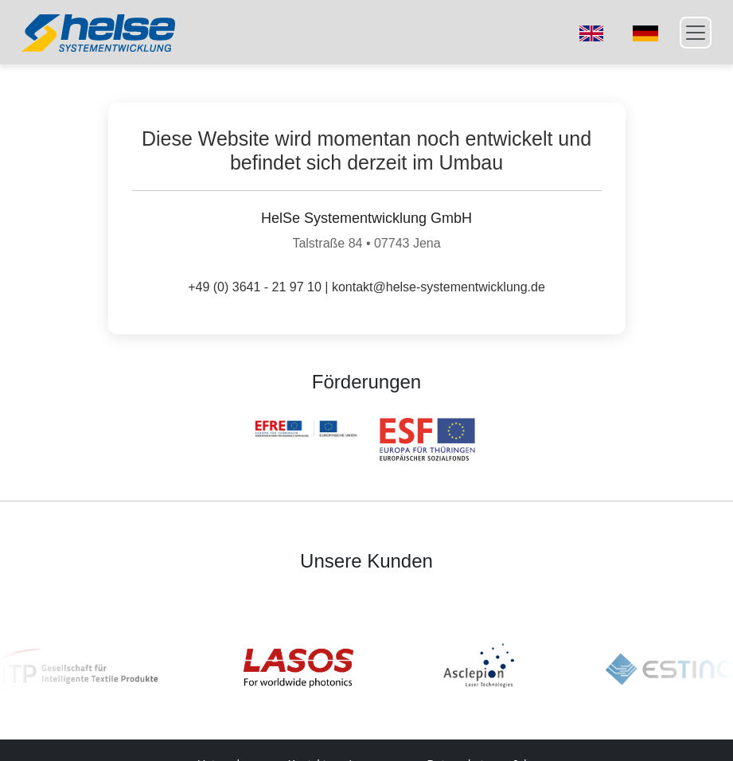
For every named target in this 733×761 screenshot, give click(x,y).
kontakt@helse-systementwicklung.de (438, 287)
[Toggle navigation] (696, 33)
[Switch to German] (645, 33)
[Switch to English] (591, 33)
